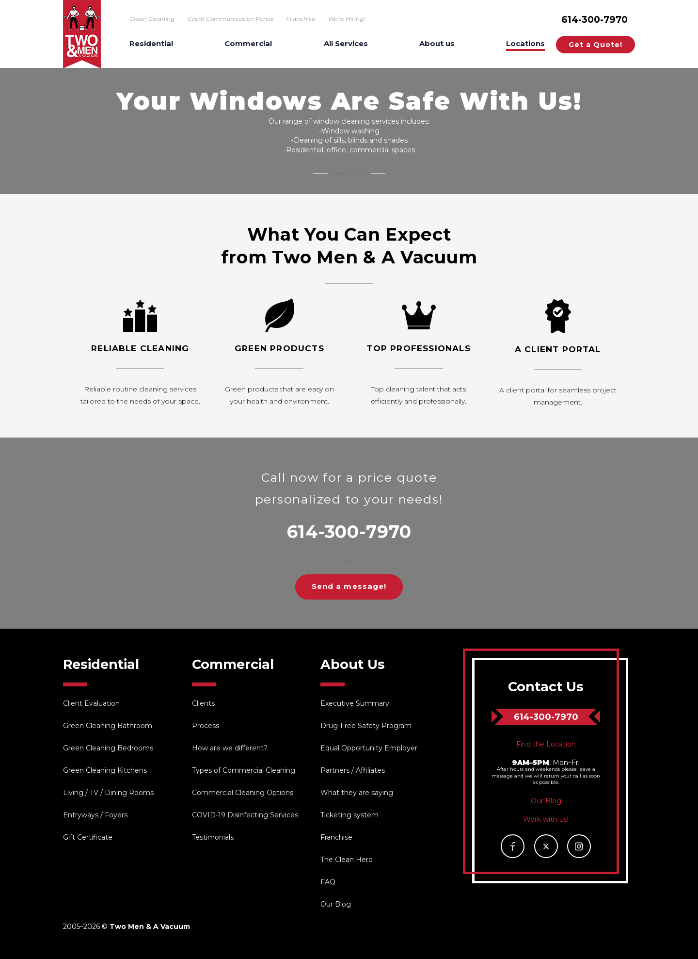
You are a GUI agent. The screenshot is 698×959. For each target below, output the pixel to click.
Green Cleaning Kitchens (105, 770)
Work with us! (546, 819)
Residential (151, 44)
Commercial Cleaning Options (242, 792)
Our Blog (335, 904)
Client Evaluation (91, 703)
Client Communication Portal (230, 18)
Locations (525, 44)
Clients (203, 703)
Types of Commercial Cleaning (243, 770)
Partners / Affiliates (352, 770)
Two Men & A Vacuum (82, 34)
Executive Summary (354, 703)
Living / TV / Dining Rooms (108, 792)
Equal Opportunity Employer (368, 748)
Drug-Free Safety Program (366, 725)
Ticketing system (349, 815)
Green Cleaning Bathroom (107, 725)
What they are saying (356, 792)
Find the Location (546, 744)
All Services (346, 44)
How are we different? (230, 748)
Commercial (248, 44)
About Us (352, 664)
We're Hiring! (346, 18)
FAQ (327, 881)
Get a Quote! (595, 44)
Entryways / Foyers (95, 815)
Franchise (300, 18)
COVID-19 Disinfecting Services (245, 815)
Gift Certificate (87, 837)
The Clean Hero (346, 859)
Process (205, 725)
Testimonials (213, 837)
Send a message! (349, 586)
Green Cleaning (151, 18)
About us (437, 44)
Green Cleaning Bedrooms (108, 748)
